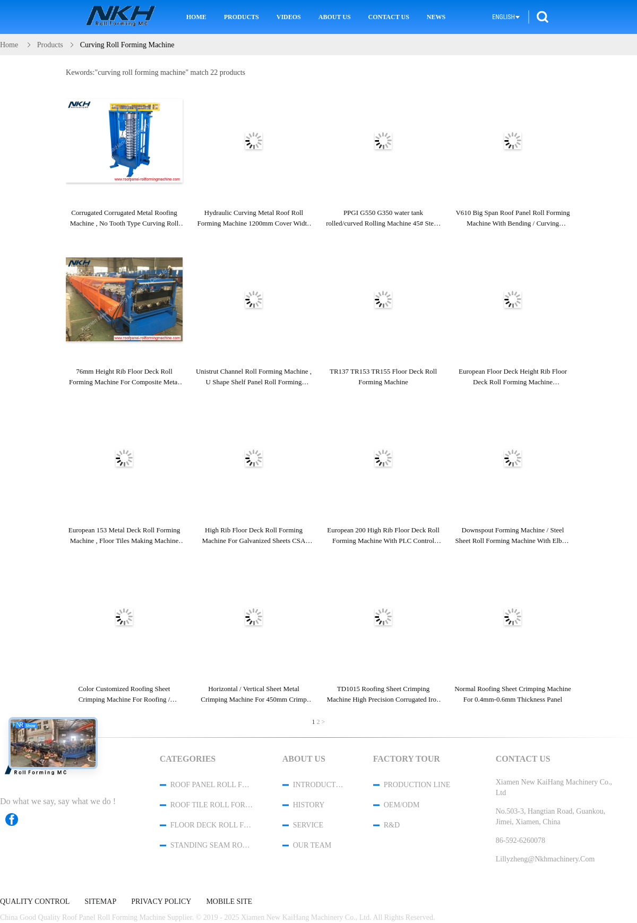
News (436, 17)
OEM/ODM (402, 805)
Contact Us (388, 17)
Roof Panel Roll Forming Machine (212, 785)
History (309, 805)
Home (196, 17)
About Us (334, 17)
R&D (392, 825)
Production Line (417, 785)
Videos (289, 17)
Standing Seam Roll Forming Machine (212, 845)
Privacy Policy (161, 901)
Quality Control (35, 901)
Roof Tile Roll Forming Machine (212, 805)
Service (308, 825)
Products (241, 17)
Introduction (319, 785)
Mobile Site (229, 901)
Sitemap (100, 901)
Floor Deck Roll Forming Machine (212, 825)
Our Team (312, 845)
